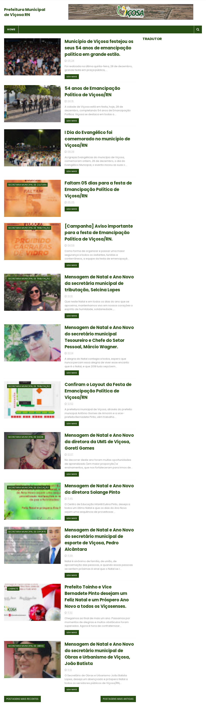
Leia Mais (72, 76)
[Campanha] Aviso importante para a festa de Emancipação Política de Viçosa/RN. (99, 232)
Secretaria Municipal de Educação (28, 487)
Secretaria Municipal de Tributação (29, 227)
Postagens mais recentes (22, 699)
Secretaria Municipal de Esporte (27, 531)
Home (11, 29)
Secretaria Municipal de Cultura (27, 184)
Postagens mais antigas (118, 699)
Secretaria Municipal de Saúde (26, 437)
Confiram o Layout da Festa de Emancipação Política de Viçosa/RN (98, 391)
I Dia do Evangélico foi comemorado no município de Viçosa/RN (97, 138)
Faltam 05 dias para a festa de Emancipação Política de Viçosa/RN (98, 189)
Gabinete (13, 588)
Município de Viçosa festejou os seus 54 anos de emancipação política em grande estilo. (99, 47)
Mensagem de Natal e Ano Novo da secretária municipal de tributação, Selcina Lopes (99, 283)
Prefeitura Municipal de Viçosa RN (24, 12)
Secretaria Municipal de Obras (26, 645)
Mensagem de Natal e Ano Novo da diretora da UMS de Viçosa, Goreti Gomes (99, 441)
